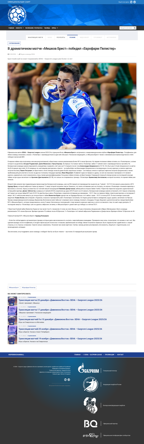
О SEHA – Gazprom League (93, 355)
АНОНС (50, 37)
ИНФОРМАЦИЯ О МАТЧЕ (35, 37)
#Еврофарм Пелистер (28, 287)
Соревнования (14, 43)
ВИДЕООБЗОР (84, 37)
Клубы (54, 28)
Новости (19, 28)
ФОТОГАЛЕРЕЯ (111, 37)
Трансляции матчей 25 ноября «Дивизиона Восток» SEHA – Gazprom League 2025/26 (60, 329)
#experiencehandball (16, 355)
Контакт (120, 355)
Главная (11, 28)
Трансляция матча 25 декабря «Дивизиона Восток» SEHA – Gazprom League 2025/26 (60, 300)
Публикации (109, 355)
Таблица (47, 28)
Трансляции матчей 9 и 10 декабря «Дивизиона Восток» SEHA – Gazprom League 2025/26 (63, 319)
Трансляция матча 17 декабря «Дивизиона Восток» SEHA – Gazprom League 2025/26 (60, 310)
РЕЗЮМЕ (72, 37)
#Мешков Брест (14, 287)
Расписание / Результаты (33, 28)
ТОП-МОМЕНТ (97, 37)
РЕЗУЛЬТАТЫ (61, 37)
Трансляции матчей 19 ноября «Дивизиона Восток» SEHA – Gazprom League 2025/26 (60, 338)
